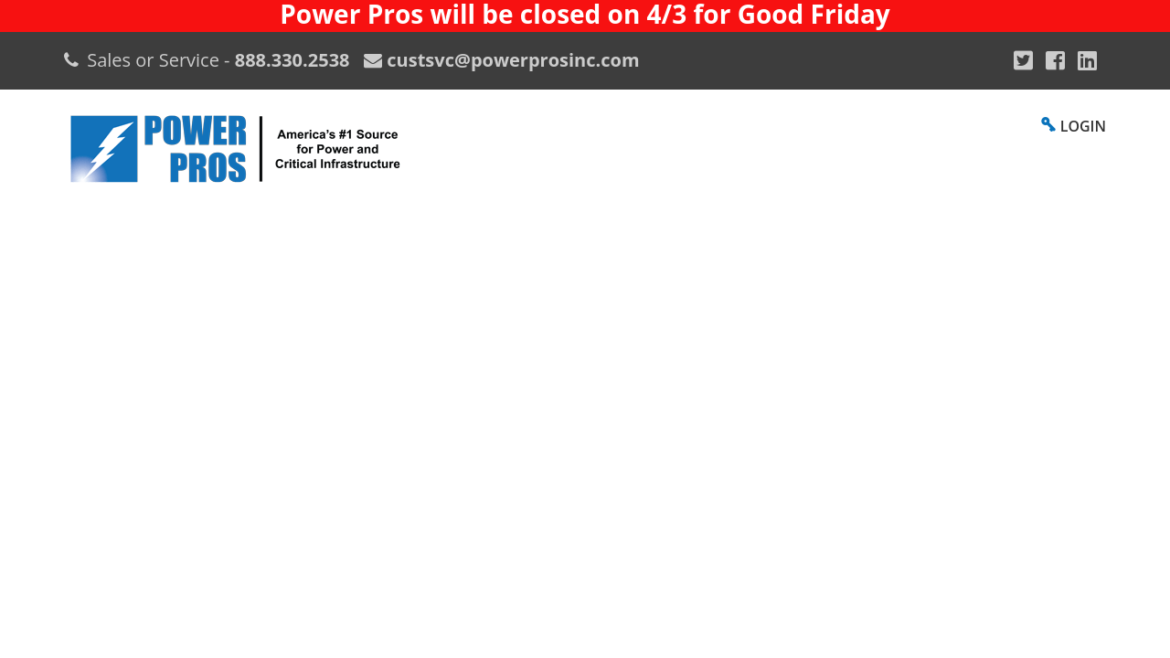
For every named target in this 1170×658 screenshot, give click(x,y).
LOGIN (1083, 126)
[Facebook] (1055, 60)
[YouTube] (1087, 60)
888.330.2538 (292, 60)
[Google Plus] (1023, 60)
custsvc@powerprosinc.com (510, 60)
